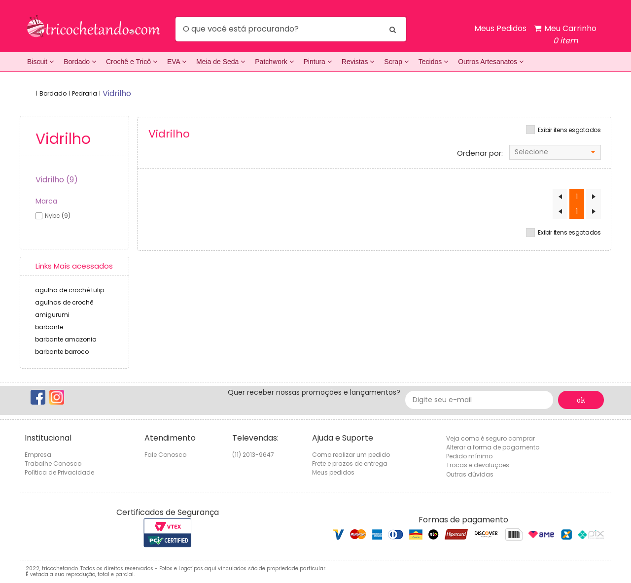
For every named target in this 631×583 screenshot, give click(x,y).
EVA (176, 62)
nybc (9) (57, 215)
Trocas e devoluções (477, 465)
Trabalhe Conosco (53, 463)
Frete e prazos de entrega (349, 463)
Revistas (358, 62)
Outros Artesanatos (491, 62)
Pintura (318, 62)
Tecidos (433, 62)
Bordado (80, 62)
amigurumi (52, 314)
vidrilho (117, 93)
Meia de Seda (220, 62)
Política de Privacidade (59, 472)
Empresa (38, 454)
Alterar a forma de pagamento (492, 447)
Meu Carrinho (565, 35)
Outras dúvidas (469, 474)
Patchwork (274, 62)
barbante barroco (62, 351)
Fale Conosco (165, 454)
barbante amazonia (66, 339)
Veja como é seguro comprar (490, 438)
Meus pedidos (333, 472)
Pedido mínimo (469, 456)
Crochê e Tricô (131, 62)
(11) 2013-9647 (253, 454)
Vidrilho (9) (56, 179)
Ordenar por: (480, 153)
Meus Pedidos (500, 28)
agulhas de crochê (64, 302)
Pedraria (84, 93)
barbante (49, 327)
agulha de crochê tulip (69, 290)
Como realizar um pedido (351, 454)
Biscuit (40, 62)
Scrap (396, 62)
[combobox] (555, 152)
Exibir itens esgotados (569, 130)
